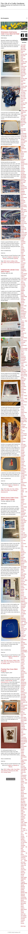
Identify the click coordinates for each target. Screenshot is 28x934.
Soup (24, 778)
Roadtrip (25, 708)
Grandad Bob (24, 475)
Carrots (22, 228)
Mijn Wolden (23, 568)
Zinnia (22, 921)
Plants (22, 645)
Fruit (22, 443)
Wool (22, 914)
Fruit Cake (23, 444)
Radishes (23, 679)
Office (22, 609)
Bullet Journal (24, 211)
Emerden (23, 360)
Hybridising (23, 510)
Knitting (22, 523)
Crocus (25, 278)
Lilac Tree (23, 540)
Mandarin (23, 557)
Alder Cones (23, 138)
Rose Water (23, 717)
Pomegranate (24, 650)
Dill (24, 316)
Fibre (24, 372)
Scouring (23, 728)
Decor (22, 307)
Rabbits (22, 676)
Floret (22, 394)
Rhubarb (23, 706)
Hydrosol (23, 514)
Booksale (23, 200)
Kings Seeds (24, 520)
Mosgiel (22, 578)
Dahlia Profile (24, 296)
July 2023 (23, 116)
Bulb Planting (24, 206)
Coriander (23, 260)
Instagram (9, 257)
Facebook (15, 258)
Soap (25, 767)
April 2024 (23, 96)
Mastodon (15, 257)
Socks (22, 772)
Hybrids (22, 511)
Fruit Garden (24, 446)
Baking (24, 174)
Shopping (23, 755)
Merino (22, 565)
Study (22, 810)
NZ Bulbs (23, 607)
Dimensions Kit (4, 492)
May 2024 (23, 95)
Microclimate (24, 566)
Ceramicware (24, 234)
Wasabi (22, 885)
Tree (22, 859)
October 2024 (24, 86)
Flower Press (24, 412)
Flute (26, 418)
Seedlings (23, 743)
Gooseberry (23, 471)
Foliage (22, 421)
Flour (22, 403)
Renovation (23, 697)
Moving (22, 583)
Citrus (22, 246)
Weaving (23, 894)
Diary (22, 316)
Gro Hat (22, 476)
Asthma (22, 162)
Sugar (22, 813)
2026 (5, 261)
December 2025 (23, 56)
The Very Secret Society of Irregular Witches (24, 836)
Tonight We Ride (8, 680)
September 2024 (23, 88)
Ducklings (23, 342)
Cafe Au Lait (23, 215)
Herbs (22, 497)
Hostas (25, 507)
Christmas (23, 241)
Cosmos (23, 264)
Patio (26, 628)
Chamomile (23, 235)
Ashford (22, 160)
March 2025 (23, 74)
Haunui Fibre (24, 488)
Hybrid (22, 508)
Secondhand (24, 729)
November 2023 (23, 108)
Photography (24, 639)
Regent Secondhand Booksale (24, 693)
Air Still (22, 136)
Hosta (22, 507)
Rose (22, 715)
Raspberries (23, 683)
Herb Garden (24, 496)
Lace (22, 531)
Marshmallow (24, 561)
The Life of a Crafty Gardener (12, 3)
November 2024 (23, 84)
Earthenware (24, 345)
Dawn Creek (23, 305)
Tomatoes (23, 845)
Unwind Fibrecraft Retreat (23, 873)
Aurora (10, 660)
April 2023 (23, 121)
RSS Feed (23, 926)
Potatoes (23, 654)
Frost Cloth (23, 438)
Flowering (23, 417)
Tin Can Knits (24, 842)
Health (22, 490)
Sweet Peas (23, 825)
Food (25, 421)
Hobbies (4, 663)
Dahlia (22, 292)
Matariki (22, 563)
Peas (22, 630)
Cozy (22, 272)
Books (7, 489)
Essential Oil (23, 362)
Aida (7, 660)
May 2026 (23, 46)
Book (22, 196)
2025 (5, 489)
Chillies (22, 240)
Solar (22, 778)
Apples (25, 151)
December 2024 (23, 81)
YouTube (23, 918)
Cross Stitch (3, 262)
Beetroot (23, 179)
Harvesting (23, 485)
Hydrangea (23, 513)
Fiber (22, 372)
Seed (22, 731)
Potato (22, 653)
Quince (22, 674)
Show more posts (11, 779)
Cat (10, 489)
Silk (21, 758)
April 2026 (23, 48)
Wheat (22, 900)
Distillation (23, 328)
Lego (22, 534)
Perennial (23, 636)
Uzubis (22, 875)
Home (22, 502)
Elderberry (23, 356)
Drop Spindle (24, 340)
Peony (22, 633)
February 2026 (23, 52)
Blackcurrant (23, 186)
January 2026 (24, 54)
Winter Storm (24, 909)
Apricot (22, 153)
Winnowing (23, 903)
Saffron (22, 722)
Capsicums (23, 221)
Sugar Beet (23, 814)
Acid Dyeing (23, 133)
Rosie (25, 718)
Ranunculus (23, 682)
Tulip (22, 863)
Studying (23, 811)
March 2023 (23, 122)
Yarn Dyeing (23, 917)
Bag (22, 174)
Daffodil (22, 289)
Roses (22, 718)
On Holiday (23, 613)
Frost (22, 436)
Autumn (8, 261)
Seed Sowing (24, 740)
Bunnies (23, 212)
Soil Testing (23, 776)
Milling (22, 569)
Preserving (23, 656)
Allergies (23, 139)
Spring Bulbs (24, 793)
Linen (22, 545)
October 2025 (24, 61)
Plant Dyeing (24, 644)
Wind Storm (23, 901)
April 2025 (23, 72)
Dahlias (22, 301)
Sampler (23, 725)
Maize (22, 555)
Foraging (23, 426)
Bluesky (5, 258)
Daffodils (23, 290)
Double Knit (23, 333)
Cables (22, 214)
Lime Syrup (23, 543)
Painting (23, 625)
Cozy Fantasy (24, 273)
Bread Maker (24, 205)
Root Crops (23, 714)
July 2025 (23, 68)
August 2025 (24, 66)
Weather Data (24, 892)
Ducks (22, 343)
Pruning (22, 667)
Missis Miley (23, 574)
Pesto (22, 638)
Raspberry (23, 685)
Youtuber (23, 920)
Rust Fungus (24, 720)
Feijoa (22, 363)
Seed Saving (24, 738)
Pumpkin (23, 668)
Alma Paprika (24, 141)
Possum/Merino (24, 651)
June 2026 (23, 45)
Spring (22, 792)
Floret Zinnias (24, 401)
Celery (22, 231)
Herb (22, 494)
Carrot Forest (24, 223)
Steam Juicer (24, 804)
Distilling (23, 330)
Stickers (22, 805)
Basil (22, 177)
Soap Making (24, 769)
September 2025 (23, 64)
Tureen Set (23, 865)
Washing (23, 886)
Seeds (22, 744)
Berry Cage (23, 180)
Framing (5, 772)
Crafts (16, 261)
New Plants (23, 597)
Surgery (22, 821)
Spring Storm (24, 798)
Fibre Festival (24, 374)
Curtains (23, 287)
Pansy (22, 627)
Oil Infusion (23, 610)
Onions (22, 615)
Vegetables (23, 879)
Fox (22, 433)
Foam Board (23, 420)
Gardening (23, 465)
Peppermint (23, 635)
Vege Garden (24, 877)
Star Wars (23, 801)
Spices (22, 786)
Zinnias (22, 923)
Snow (22, 767)
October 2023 (24, 110)
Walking (25, 883)
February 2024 (23, 100)
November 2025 (23, 59)
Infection (23, 516)
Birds (22, 183)
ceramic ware (24, 232)
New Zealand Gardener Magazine (24, 600)
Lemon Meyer (24, 536)
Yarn (24, 914)
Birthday (23, 185)
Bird (24, 182)
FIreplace (23, 383)
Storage (22, 807)
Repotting (23, 699)
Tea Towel (23, 828)
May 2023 (23, 119)
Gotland (22, 473)
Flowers (22, 418)
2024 (5, 660)
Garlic (22, 467)
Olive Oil (23, 612)
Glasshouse (23, 468)
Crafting (12, 261)
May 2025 (23, 71)
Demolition (23, 314)
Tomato (22, 843)
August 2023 (24, 115)
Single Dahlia (24, 760)
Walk (22, 883)
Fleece (24, 386)
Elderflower (23, 357)
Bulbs (22, 208)
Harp (22, 479)
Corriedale (23, 263)
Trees (24, 859)
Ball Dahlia (23, 176)
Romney (23, 712)
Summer (23, 816)
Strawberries (24, 808)
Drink (22, 339)
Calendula (23, 217)
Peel (24, 630)
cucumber (23, 284)
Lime (22, 542)
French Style (24, 435)
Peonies (23, 632)
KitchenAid (23, 522)
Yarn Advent (23, 915)
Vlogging (23, 882)
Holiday (22, 500)
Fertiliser (23, 371)
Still (25, 805)
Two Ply (22, 868)
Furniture (23, 447)
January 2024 (24, 103)
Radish (22, 677)
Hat (21, 487)
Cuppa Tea (23, 285)
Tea (21, 827)
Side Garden (24, 757)
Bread (22, 203)
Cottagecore (23, 270)
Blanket (22, 189)
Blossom (23, 193)
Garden (22, 449)
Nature (22, 595)
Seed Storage (24, 741)
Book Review (24, 197)
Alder (25, 136)
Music (25, 584)
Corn (22, 261)
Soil (25, 772)
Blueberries (23, 194)
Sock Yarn (23, 770)
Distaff (22, 327)
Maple (22, 558)
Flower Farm (24, 404)
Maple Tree (23, 560)
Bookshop (23, 202)
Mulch (22, 584)
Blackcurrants (24, 188)
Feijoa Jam (23, 369)
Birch (22, 182)
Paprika (22, 628)
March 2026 (23, 49)
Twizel (22, 866)
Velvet (22, 880)
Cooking (23, 258)
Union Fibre (23, 869)
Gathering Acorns (5, 682)
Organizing (23, 621)
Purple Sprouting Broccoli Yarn (24, 672)
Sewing (22, 747)
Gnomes (23, 470)
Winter (8, 663)
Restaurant (23, 700)
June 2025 (23, 69)
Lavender (23, 532)
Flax (22, 386)
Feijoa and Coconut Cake (24, 367)
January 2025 (24, 78)
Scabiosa (23, 726)
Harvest (22, 484)
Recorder (23, 689)
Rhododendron (24, 705)
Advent (22, 135)
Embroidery (23, 359)
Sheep (22, 754)
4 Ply (22, 131)
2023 (22, 128)
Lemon (24, 534)
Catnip (22, 229)
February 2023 (23, 125)
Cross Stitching (10, 262)
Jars (26, 516)
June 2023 (23, 118)
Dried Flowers (24, 337)
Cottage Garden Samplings (23, 268)
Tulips (24, 863)
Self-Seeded (23, 746)
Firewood (23, 385)
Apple (22, 151)
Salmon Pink (24, 723)
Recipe (22, 688)
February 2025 (23, 76)
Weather (23, 891)
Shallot (22, 752)
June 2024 (23, 93)
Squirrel (22, 799)
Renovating (23, 696)
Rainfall (22, 680)
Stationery (23, 802)
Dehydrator (23, 313)
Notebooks (23, 606)
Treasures (23, 857)
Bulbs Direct (23, 209)
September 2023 (23, 113)
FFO (2, 772)
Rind (22, 708)
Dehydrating (23, 311)
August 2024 (24, 90)
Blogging (23, 191)
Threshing (23, 840)
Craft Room (23, 275)
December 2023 (23, 105)
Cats (13, 489)
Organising (23, 619)
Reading (23, 686)
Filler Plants (23, 379)
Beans (24, 177)
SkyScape (23, 763)
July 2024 (23, 92)
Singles (22, 761)
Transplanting (24, 856)
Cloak (22, 253)
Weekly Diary (24, 898)
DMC (17, 770)
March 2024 (23, 98)
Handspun (23, 478)
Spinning (23, 787)
